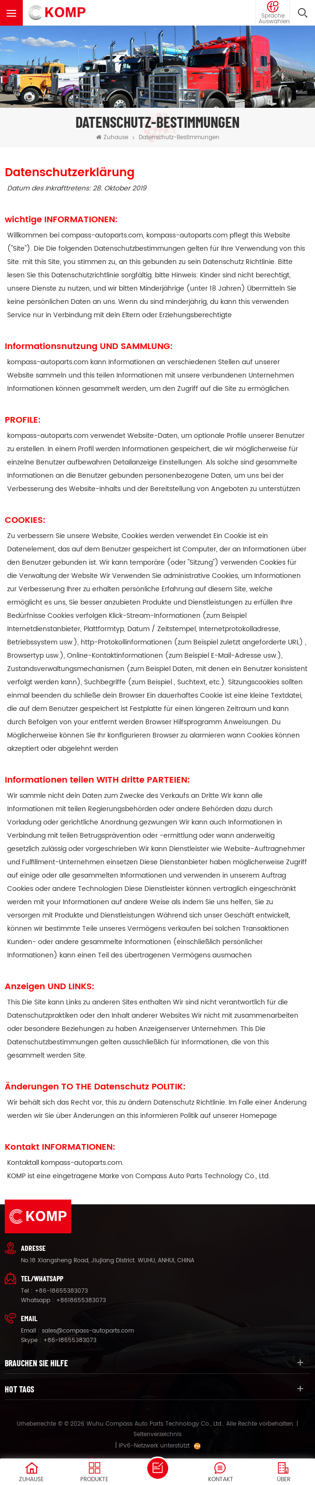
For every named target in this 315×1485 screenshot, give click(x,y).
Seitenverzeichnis (157, 1434)
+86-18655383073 (61, 1291)
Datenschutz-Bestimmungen (179, 137)
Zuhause (112, 137)
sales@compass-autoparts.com (88, 1330)
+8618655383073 (81, 1300)
